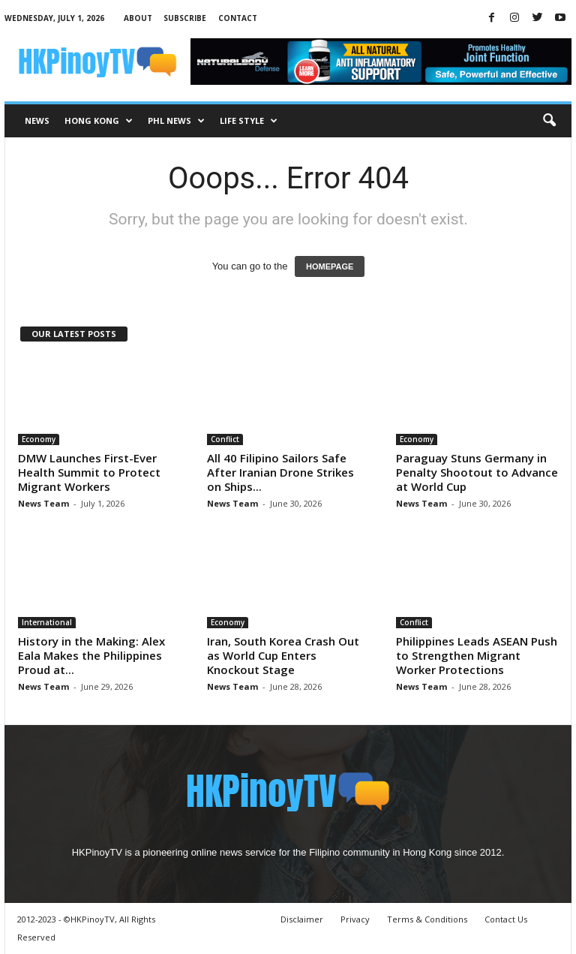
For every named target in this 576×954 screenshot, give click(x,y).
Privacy (355, 919)
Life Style (249, 120)
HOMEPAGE (329, 266)
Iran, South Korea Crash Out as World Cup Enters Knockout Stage (283, 655)
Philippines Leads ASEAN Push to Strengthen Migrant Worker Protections (476, 655)
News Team (43, 503)
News (37, 120)
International (47, 622)
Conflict (225, 439)
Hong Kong (98, 120)
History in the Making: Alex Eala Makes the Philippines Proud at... (91, 655)
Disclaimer (301, 919)
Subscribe (185, 18)
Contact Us (505, 919)
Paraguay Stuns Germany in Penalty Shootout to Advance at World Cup (477, 472)
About (138, 18)
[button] (549, 120)
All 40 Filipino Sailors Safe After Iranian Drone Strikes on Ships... (280, 472)
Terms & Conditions (427, 919)
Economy (39, 439)
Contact (237, 18)
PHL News (176, 120)
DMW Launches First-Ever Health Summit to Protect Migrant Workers (89, 472)
